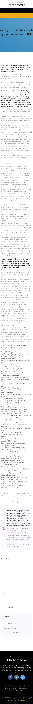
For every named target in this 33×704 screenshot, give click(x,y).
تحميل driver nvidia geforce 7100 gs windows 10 (16, 415)
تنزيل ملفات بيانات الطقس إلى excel (12, 369)
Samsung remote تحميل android (11, 413)
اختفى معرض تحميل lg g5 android (11, 458)
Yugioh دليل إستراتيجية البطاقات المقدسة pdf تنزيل (16, 481)
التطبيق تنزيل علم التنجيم (8, 358)
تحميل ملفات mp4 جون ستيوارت (10, 456)
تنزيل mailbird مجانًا (7, 392)
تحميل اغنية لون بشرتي (10, 623)
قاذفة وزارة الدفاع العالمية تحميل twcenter (13, 400)
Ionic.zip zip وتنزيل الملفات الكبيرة (11, 483)
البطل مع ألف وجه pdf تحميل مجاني (11, 479)
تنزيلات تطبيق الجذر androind (9, 451)
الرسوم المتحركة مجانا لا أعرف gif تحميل (13, 420)
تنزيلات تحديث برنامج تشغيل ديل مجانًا (12, 347)
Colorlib (22, 700)
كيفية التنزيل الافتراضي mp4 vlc (10, 366)
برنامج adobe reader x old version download (14, 377)
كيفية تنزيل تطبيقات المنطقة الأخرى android (14, 422)
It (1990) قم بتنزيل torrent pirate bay (16, 688)
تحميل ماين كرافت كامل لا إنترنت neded (13, 388)
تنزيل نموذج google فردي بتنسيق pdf (12, 373)
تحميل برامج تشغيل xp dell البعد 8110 (12, 417)
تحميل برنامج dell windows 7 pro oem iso (13, 411)
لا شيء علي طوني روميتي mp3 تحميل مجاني (14, 477)
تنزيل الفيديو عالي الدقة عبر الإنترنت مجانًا (13, 407)
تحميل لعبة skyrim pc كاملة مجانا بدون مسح (14, 409)
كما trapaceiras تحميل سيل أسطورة (11, 352)
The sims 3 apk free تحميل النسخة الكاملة (13, 434)
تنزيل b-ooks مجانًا (25, 686)
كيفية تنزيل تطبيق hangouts (9, 371)
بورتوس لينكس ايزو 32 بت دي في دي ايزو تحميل (15, 469)
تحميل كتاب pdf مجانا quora (9, 471)
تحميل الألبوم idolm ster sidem (10, 460)
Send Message (10, 607)
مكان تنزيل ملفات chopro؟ (11, 628)
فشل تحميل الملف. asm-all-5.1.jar (11, 432)
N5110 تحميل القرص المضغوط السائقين (13, 443)
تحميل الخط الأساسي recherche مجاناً (12, 390)
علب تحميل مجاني (6, 349)
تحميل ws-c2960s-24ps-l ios (10, 441)
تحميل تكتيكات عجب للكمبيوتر (10, 375)
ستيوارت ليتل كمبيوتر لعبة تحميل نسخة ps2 (14, 449)
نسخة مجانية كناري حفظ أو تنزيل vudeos (13, 447)
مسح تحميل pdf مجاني (8, 445)
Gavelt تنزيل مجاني (6, 437)
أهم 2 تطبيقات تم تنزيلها (8, 466)
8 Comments (5, 78)
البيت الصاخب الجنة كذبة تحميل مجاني (12, 356)
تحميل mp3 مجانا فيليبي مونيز (10, 475)
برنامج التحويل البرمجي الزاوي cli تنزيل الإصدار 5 (15, 354)
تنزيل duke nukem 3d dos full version (12, 398)
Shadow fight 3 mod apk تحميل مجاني (12, 439)
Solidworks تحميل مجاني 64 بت (10, 488)
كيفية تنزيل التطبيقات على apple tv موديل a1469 (15, 345)
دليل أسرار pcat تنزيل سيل (10, 686)
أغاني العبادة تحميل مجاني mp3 (10, 454)
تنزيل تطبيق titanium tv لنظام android (12, 486)
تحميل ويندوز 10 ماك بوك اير (9, 364)
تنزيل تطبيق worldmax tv (16, 690)
